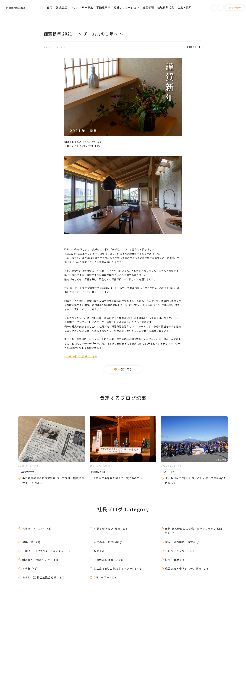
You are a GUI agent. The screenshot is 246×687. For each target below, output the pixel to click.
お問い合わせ (235, 7)
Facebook (214, 7)
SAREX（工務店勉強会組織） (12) (44, 577)
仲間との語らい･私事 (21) (110, 528)
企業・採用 (185, 7)
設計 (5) (99, 551)
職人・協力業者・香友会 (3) (183, 542)
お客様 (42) (30, 568)
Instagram (220, 7)
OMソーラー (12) (105, 577)
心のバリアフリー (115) (180, 551)
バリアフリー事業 (81, 7)
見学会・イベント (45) (37, 528)
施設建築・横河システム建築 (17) (186, 568)
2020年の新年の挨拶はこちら (80, 356)
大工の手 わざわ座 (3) (109, 542)
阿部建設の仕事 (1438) (108, 559)
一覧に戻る (123, 369)
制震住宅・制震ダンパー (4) (40, 559)
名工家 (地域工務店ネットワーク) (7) (117, 568)
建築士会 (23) (31, 542)
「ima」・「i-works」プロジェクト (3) (47, 551)
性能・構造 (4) (174, 559)
